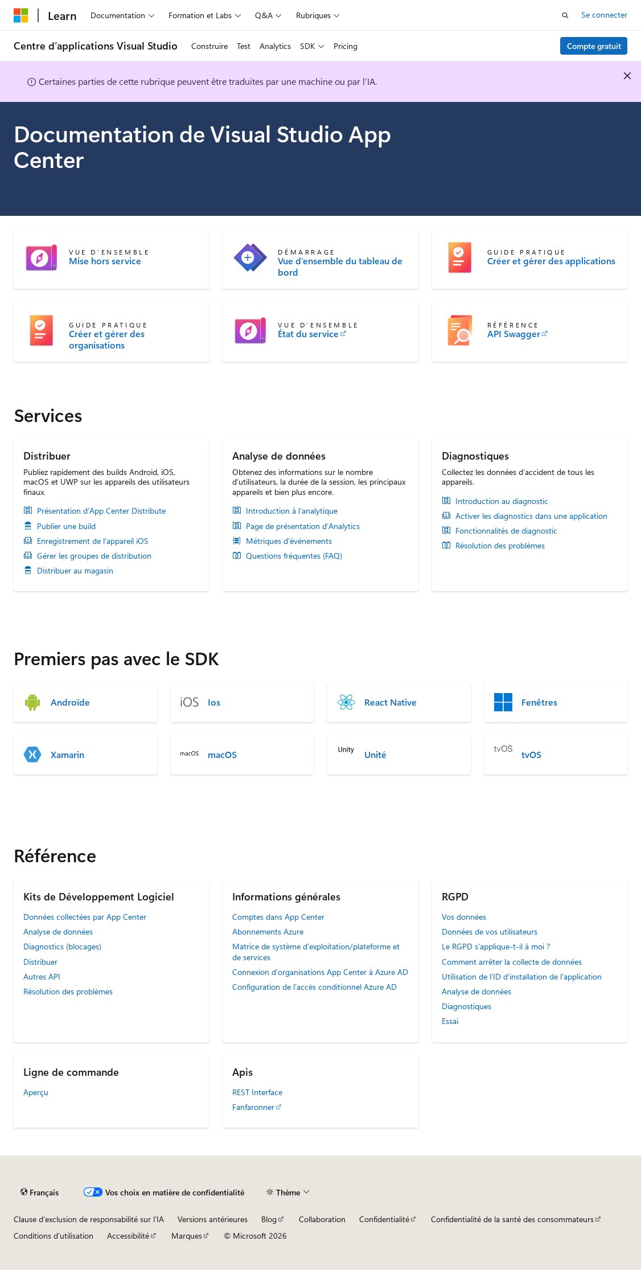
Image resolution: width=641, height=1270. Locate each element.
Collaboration (322, 1219)
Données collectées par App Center (84, 916)
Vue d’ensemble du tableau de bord (340, 266)
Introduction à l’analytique (292, 511)
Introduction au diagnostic (501, 501)
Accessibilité (128, 1235)
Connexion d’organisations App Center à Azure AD (320, 971)
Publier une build (66, 526)
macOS (222, 754)
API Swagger (513, 333)
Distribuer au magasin (75, 571)
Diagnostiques (466, 1006)
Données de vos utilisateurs (489, 931)
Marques (186, 1235)
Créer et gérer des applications (551, 261)
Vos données (464, 916)
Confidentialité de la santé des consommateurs (512, 1219)
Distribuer (40, 961)
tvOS (531, 754)
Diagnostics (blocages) (62, 946)
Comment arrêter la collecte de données (512, 961)
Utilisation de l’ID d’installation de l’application (522, 976)
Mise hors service (105, 261)
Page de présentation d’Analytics (303, 526)
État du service (308, 333)
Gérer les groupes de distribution (94, 556)
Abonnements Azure (267, 931)
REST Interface (257, 1092)
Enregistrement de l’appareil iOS (93, 541)
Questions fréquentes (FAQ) (294, 556)
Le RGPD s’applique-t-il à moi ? (496, 946)
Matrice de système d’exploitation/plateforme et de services (316, 951)
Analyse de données (58, 931)
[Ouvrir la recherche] (565, 15)
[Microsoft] (21, 15)
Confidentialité (384, 1219)
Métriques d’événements (289, 541)
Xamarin (67, 754)
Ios (214, 702)
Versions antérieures (213, 1219)
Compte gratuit (594, 45)
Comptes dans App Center (278, 916)
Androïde (70, 702)
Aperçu (35, 1092)
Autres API (41, 976)
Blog (269, 1219)
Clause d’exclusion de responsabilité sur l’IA (89, 1219)
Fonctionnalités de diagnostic (506, 531)
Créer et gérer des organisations (107, 339)
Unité (375, 754)
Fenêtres (539, 702)
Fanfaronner (253, 1106)
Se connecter (604, 14)
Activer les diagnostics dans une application (531, 516)
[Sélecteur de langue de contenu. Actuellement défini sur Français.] (39, 1192)
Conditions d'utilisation (53, 1235)
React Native (390, 702)
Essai (450, 1020)
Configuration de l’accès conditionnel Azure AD (314, 986)
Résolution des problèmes (500, 545)
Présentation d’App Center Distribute (101, 511)
